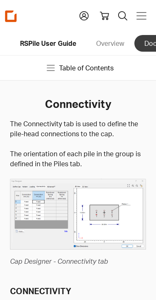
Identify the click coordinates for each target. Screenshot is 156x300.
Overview (110, 43)
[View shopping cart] (104, 16)
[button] (84, 15)
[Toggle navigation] (141, 16)
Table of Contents (80, 68)
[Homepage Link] (11, 16)
